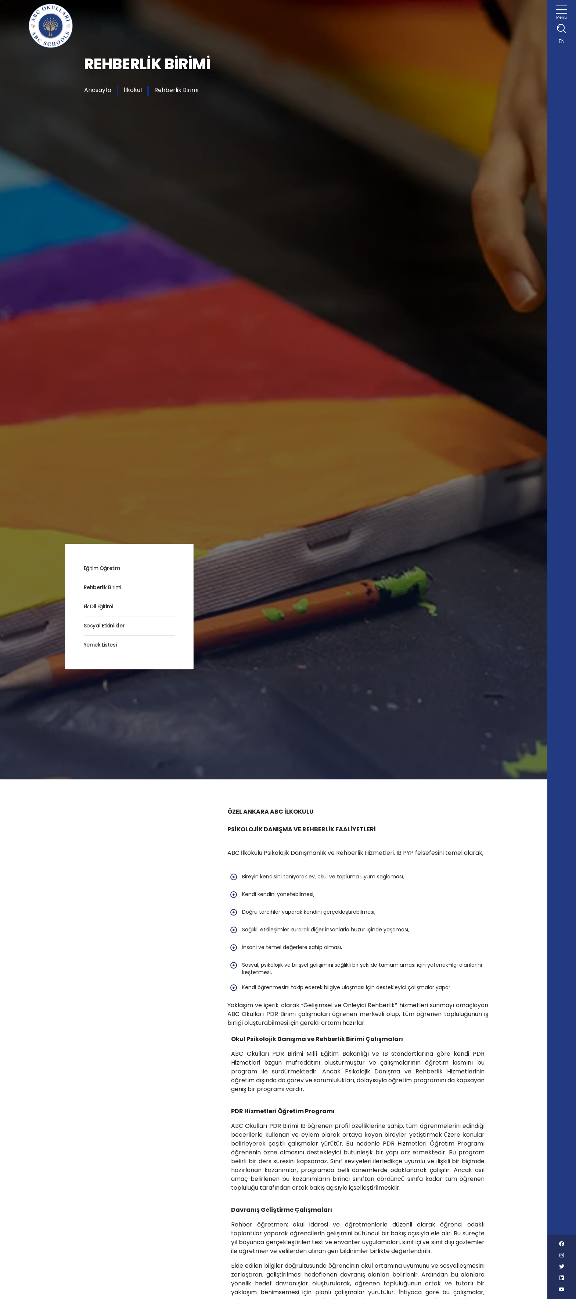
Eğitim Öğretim (102, 568)
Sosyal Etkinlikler (104, 625)
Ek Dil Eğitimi (98, 606)
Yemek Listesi (100, 644)
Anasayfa (97, 90)
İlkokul (133, 90)
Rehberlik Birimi (176, 90)
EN (562, 41)
